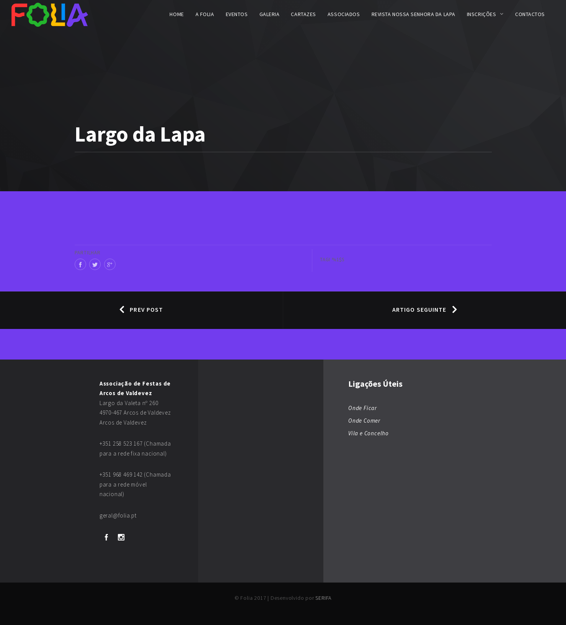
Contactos (530, 14)
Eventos (237, 14)
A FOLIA (205, 14)
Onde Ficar (362, 408)
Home (177, 14)
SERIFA (323, 597)
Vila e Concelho (368, 433)
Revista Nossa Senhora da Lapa (413, 14)
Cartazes (303, 14)
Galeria (269, 14)
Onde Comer (364, 420)
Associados (344, 14)
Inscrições (481, 14)
